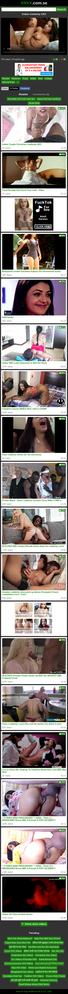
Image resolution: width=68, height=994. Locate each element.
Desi (40, 78)
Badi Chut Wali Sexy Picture (47, 938)
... (18, 82)
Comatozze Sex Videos (46, 955)
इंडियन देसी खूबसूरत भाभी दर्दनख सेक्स (48, 943)
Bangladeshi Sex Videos (22, 972)
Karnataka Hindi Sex (12, 976)
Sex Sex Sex (58, 951)
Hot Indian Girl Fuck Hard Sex (21, 99)
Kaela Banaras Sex (48, 959)
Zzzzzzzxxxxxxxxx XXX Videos (19, 963)
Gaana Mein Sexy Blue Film (17, 943)
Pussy (25, 78)
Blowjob (5, 78)
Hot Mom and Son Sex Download (43, 947)
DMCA (33, 991)
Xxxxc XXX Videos (12, 951)
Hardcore (16, 78)
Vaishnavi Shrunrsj (48, 980)
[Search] (28, 9)
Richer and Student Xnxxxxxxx (42, 967)
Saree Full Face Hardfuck (48, 99)
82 (55, 59)
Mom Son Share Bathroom (20, 938)
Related (23, 94)
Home (19, 991)
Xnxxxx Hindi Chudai (55, 976)
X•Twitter (14, 88)
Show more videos (34, 924)
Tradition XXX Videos (34, 976)
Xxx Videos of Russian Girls (24, 959)
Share (5, 88)
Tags (26, 991)
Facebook (24, 88)
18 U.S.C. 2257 (45, 991)
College (48, 78)
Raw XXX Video (19, 967)
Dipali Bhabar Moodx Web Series (34, 984)
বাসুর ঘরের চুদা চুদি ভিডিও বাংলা (49, 963)
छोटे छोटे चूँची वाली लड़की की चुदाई (24, 980)
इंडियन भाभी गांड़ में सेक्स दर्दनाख (36, 951)
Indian (33, 78)
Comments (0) (41, 94)
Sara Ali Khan (8, 82)
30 (63, 59)
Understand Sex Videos (22, 955)
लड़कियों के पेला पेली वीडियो (46, 972)
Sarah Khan (34, 103)
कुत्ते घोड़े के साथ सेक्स (17, 947)
